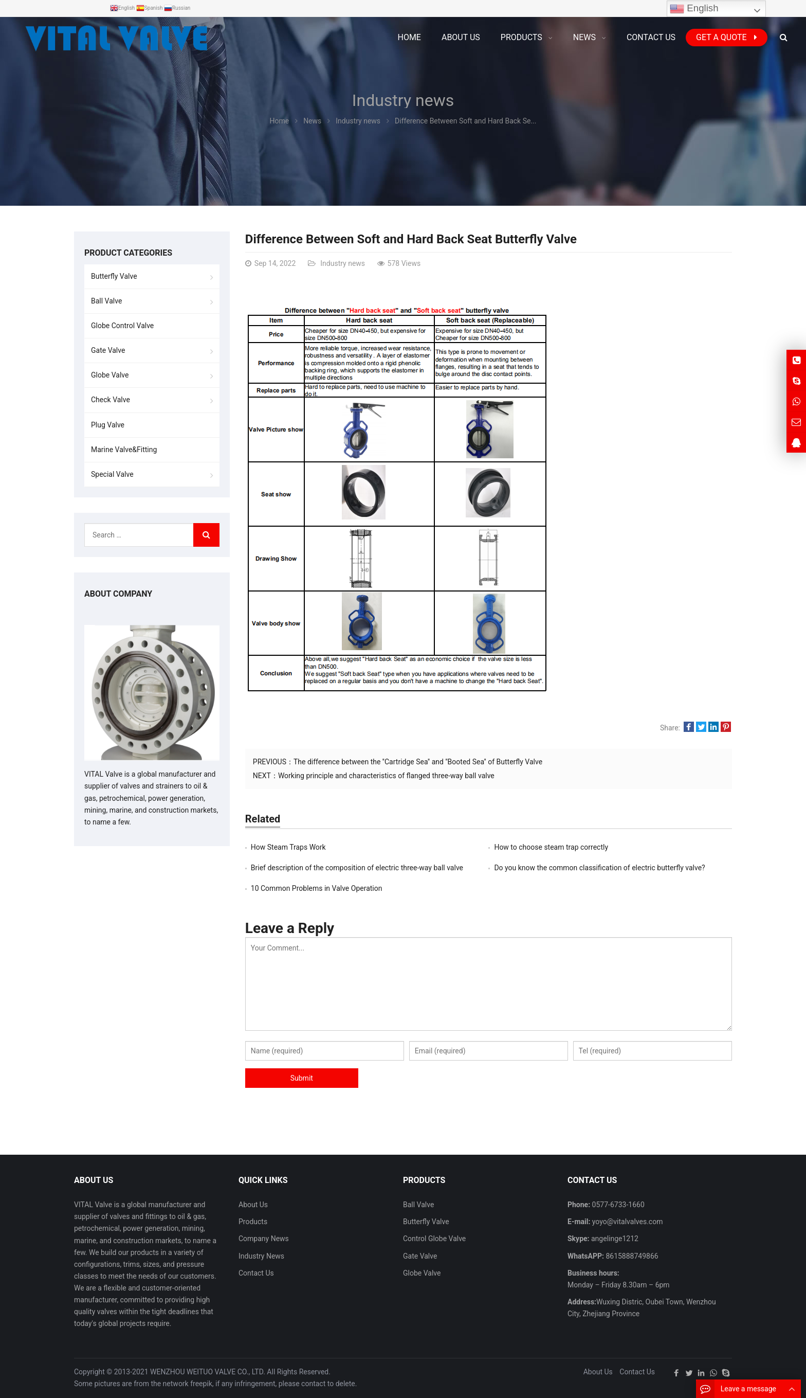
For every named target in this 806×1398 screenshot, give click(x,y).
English (694, 9)
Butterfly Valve (114, 276)
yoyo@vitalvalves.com (626, 1221)
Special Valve (112, 474)
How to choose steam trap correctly (551, 847)
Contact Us (256, 1273)
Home (408, 37)
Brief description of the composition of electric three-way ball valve (357, 868)
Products (253, 1221)
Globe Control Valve (122, 325)
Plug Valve (107, 425)
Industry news (403, 100)
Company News (264, 1238)
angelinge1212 (614, 1238)
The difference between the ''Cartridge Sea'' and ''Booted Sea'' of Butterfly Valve (418, 762)
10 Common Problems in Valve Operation (316, 888)
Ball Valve (106, 301)
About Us (253, 1204)
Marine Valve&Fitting (124, 449)
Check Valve (110, 400)
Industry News (261, 1256)
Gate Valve (108, 350)
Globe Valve (110, 375)
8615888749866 (631, 1256)
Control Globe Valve (434, 1238)
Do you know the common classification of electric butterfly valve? (599, 868)
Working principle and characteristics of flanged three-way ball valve (386, 776)
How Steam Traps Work (288, 847)
